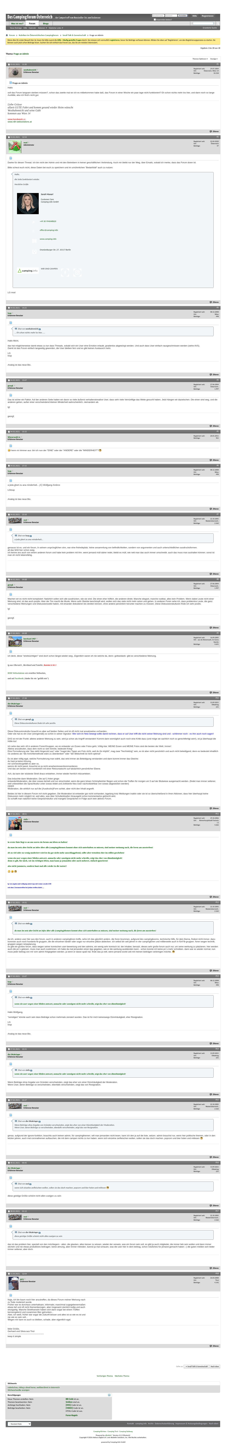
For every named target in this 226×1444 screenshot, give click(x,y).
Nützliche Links (55, 28)
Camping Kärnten (99, 1431)
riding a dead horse (27, 1387)
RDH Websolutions (16, 673)
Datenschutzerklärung (164, 1423)
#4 (218, 380)
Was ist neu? (17, 23)
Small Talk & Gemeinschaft (74, 35)
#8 (218, 579)
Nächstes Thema (122, 1376)
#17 (217, 1211)
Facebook (19, 678)
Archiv (151, 1423)
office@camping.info (49, 230)
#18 (217, 1273)
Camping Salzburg (126, 1431)
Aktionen (41, 28)
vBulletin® (108, 1435)
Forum (32, 23)
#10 (217, 698)
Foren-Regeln (72, 1415)
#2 (218, 137)
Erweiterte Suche (210, 28)
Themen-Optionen (199, 59)
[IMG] (68, 1405)
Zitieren (214, 131)
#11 (217, 814)
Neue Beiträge (16, 28)
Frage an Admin (21, 53)
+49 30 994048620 (48, 221)
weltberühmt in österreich (48, 1387)
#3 (218, 307)
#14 (217, 1049)
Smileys (69, 1402)
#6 (218, 465)
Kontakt (130, 1423)
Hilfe (194, 16)
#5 (218, 431)
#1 (218, 64)
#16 (217, 1162)
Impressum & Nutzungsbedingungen (191, 1423)
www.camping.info (48, 239)
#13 (217, 976)
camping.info (141, 1423)
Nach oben (215, 1366)
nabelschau (13, 1387)
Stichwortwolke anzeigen (19, 1390)
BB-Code (69, 1399)
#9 (218, 633)
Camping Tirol (113, 1431)
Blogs (46, 23)
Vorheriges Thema (105, 1376)
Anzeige (213, 59)
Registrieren (207, 16)
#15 (217, 1100)
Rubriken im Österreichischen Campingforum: (39, 35)
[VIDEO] (69, 1408)
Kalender (32, 28)
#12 (217, 902)
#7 (218, 514)
